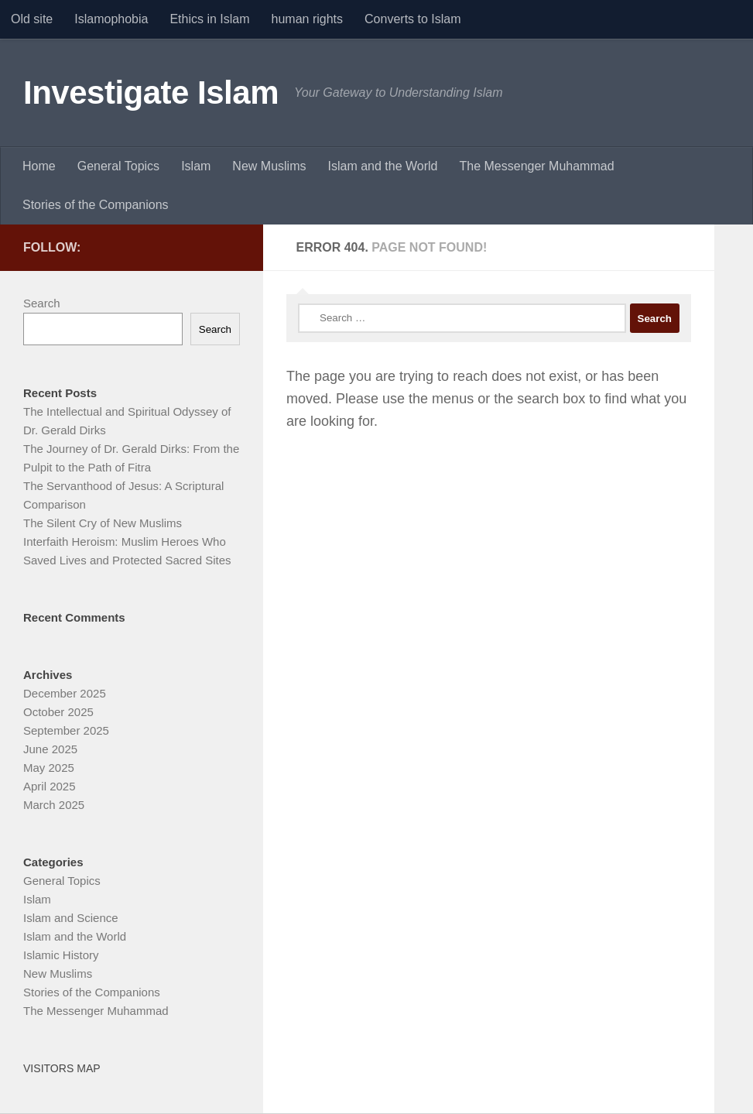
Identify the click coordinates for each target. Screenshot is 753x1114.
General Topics (118, 166)
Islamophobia (111, 19)
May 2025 (48, 767)
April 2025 (49, 786)
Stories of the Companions (95, 204)
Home (39, 166)
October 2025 (58, 711)
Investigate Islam (151, 92)
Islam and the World (382, 166)
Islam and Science (70, 917)
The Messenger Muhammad (536, 166)
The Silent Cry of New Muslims (102, 523)
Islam (195, 166)
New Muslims (269, 166)
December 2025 (64, 693)
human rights (308, 19)
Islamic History (61, 954)
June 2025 (50, 749)
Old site (32, 19)
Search (41, 303)
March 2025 (53, 804)
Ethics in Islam (209, 19)
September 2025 (66, 730)
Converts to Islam (412, 19)
